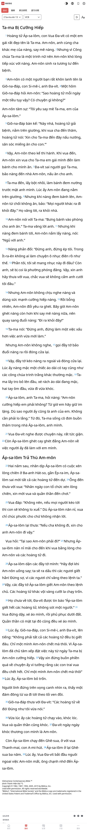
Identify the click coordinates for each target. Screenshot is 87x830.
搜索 (13, 10)
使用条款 (6, 820)
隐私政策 (6, 816)
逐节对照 (35, 10)
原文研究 (23, 10)
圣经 (5, 10)
